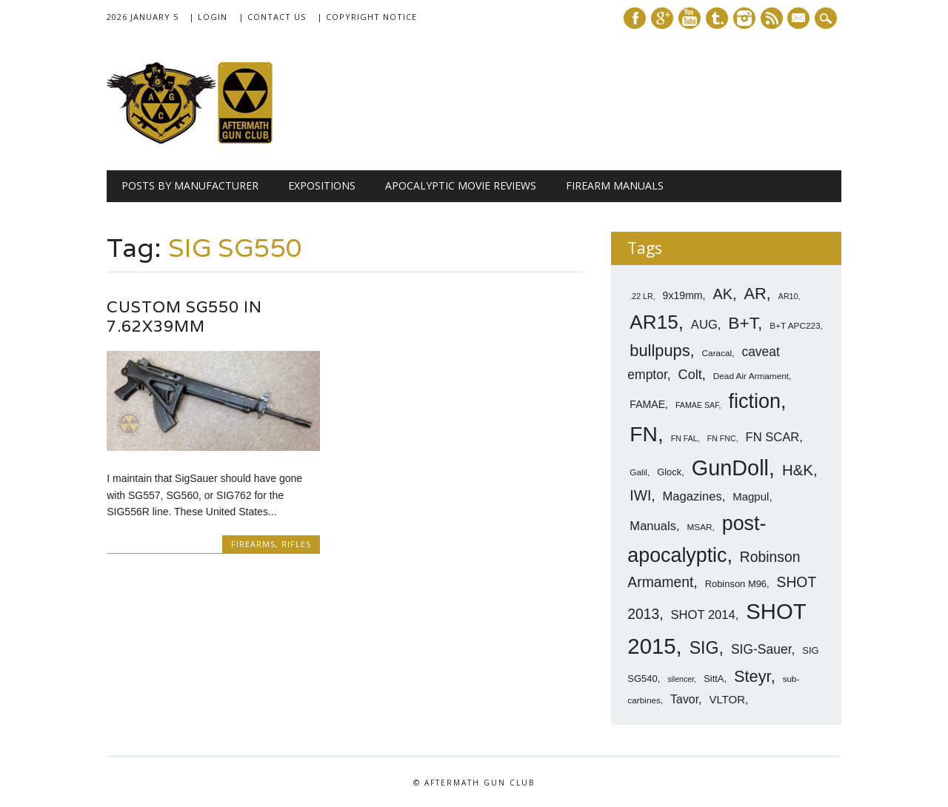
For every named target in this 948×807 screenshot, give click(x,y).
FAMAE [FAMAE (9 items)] (647, 404)
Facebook (635, 18)
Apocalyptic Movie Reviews (460, 185)
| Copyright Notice (367, 16)
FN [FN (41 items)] (644, 434)
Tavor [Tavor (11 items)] (684, 699)
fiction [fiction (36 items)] (754, 401)
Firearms (253, 543)
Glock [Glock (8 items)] (669, 472)
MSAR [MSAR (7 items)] (699, 527)
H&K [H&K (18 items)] (797, 469)
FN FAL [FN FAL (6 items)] (684, 438)
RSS (772, 18)
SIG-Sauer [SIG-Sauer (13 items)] (761, 649)
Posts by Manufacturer (189, 185)
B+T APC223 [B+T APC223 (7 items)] (795, 326)
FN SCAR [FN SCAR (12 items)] (773, 437)
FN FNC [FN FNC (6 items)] (721, 438)
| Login (208, 16)
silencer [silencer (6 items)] (680, 678)
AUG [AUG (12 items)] (704, 325)
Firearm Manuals (615, 185)
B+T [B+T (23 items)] (743, 322)
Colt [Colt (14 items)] (690, 374)
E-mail (800, 19)
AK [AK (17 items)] (722, 294)
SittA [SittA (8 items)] (714, 678)
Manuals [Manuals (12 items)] (653, 526)
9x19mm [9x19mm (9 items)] (683, 295)
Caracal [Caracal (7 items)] (717, 353)
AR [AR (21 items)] (755, 293)
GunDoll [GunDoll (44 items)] (730, 468)
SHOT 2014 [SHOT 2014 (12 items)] (703, 615)
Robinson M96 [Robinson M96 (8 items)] (736, 583)
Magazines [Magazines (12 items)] (692, 496)
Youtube (689, 18)
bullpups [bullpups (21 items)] (660, 350)
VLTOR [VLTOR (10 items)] (727, 699)
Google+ (662, 18)
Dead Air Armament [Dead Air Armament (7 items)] (751, 376)
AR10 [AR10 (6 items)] (788, 296)
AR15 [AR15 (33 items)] (654, 322)
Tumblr (717, 18)
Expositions (322, 185)
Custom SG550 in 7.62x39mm (184, 316)
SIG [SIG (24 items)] (704, 647)
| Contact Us (272, 16)
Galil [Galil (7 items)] (638, 472)
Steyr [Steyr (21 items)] (752, 676)
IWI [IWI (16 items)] (640, 495)
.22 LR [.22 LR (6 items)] (641, 296)
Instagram (744, 18)
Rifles (296, 543)
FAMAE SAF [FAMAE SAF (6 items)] (697, 405)
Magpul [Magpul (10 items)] (750, 496)
